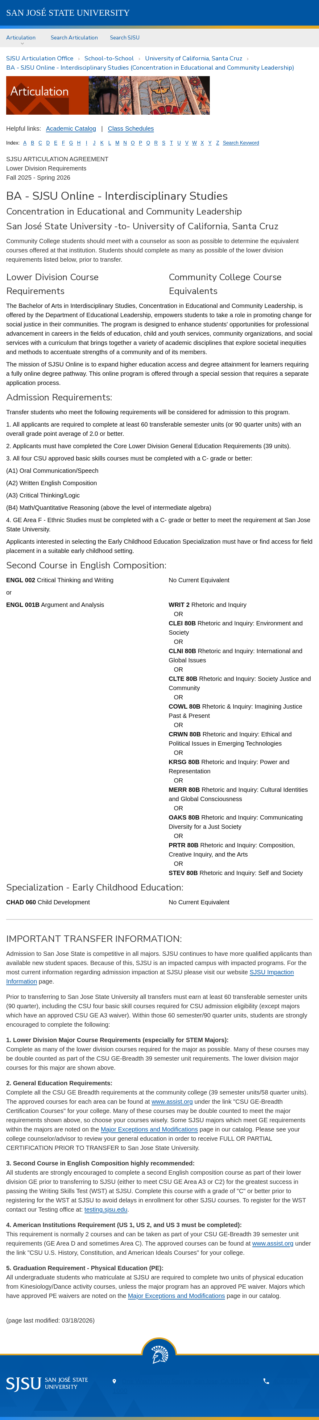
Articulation (20, 37)
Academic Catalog (71, 128)
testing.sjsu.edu (106, 1209)
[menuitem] (22, 38)
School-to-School (109, 58)
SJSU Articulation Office (39, 58)
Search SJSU (125, 37)
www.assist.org (172, 1101)
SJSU (68, 13)
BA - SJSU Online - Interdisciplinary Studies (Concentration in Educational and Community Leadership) (150, 67)
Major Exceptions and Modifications (149, 1129)
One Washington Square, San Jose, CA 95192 (185, 1381)
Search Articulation (74, 37)
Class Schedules (131, 128)
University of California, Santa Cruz (193, 58)
